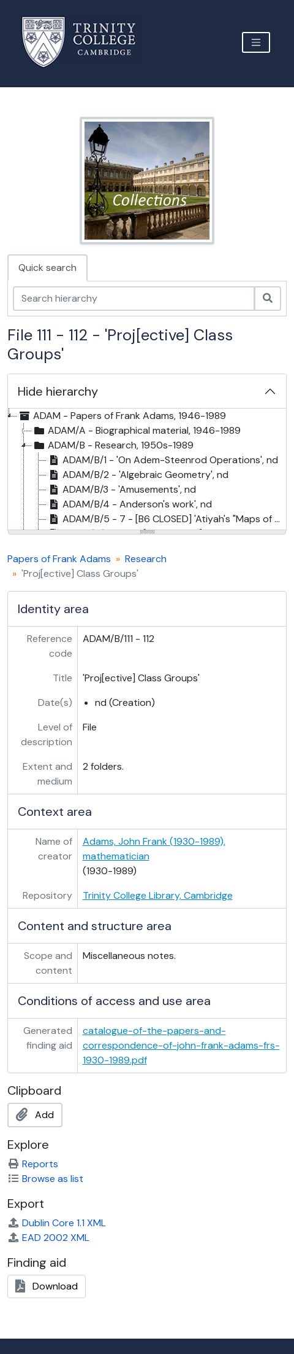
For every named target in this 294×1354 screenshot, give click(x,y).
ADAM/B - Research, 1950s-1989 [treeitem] (113, 445)
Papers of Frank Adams (59, 558)
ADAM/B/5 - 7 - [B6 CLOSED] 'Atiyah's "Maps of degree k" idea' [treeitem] (166, 519)
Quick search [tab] (47, 267)
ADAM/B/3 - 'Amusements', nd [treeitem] (121, 489)
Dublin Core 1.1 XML (56, 1222)
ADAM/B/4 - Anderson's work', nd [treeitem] (129, 504)
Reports (32, 1163)
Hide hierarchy (58, 391)
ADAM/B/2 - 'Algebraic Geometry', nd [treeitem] (137, 475)
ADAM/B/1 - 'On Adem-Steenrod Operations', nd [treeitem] (162, 460)
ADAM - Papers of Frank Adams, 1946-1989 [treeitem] (121, 416)
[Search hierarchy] (134, 298)
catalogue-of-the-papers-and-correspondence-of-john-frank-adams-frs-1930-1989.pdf (181, 1045)
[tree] (147, 470)
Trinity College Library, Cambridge (158, 895)
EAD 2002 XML (48, 1237)
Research (146, 558)
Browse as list (45, 1178)
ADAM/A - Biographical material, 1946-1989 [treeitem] (136, 430)
